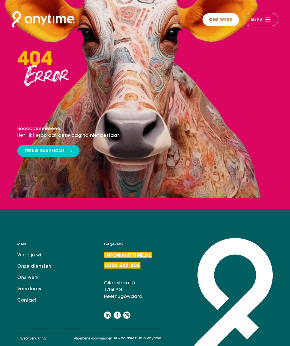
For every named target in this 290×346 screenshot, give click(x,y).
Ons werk (28, 278)
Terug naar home (48, 151)
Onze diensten (34, 266)
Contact (27, 300)
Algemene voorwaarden (93, 338)
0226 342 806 (122, 266)
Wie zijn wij (29, 255)
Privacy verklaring (31, 338)
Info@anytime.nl (128, 255)
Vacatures (29, 289)
